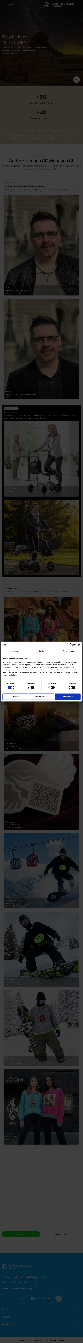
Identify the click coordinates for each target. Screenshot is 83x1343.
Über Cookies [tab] (68, 651)
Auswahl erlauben (41, 696)
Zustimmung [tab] (14, 651)
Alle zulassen (68, 696)
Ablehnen (15, 696)
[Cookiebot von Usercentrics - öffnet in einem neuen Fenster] (71, 644)
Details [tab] (41, 651)
